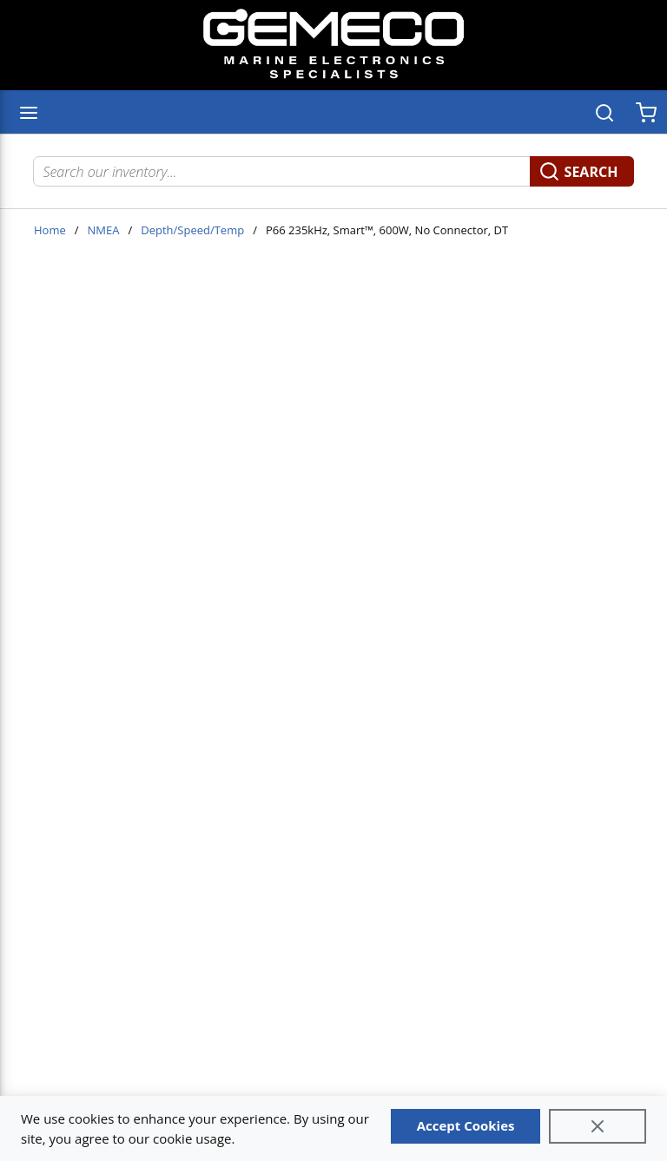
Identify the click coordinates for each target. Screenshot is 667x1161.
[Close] (597, 1126)
